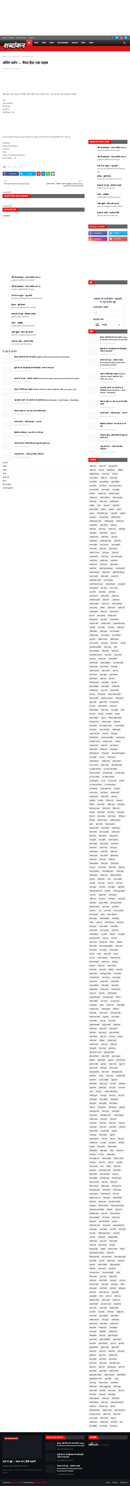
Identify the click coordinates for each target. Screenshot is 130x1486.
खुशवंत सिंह (93, 702)
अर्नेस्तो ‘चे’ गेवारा (94, 553)
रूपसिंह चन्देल (93, 1143)
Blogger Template (16, 1482)
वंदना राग (110, 1162)
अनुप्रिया (103, 509)
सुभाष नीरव (102, 1355)
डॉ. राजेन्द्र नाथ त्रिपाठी (96, 785)
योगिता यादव (103, 1084)
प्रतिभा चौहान (93, 918)
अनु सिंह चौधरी (114, 501)
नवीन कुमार (113, 848)
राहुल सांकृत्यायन (94, 1139)
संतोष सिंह (113, 1288)
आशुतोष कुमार (94, 612)
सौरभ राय (121, 1390)
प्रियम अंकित (93, 946)
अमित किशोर (103, 525)
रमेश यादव (112, 1095)
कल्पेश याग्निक (113, 659)
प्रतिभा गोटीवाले (112, 914)
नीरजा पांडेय (112, 867)
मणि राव (118, 997)
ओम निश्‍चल (114, 643)
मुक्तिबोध (92, 1060)
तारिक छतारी (104, 796)
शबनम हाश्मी (106, 1225)
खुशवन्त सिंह (102, 702)
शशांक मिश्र (116, 1233)
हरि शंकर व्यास (103, 1406)
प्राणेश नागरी (93, 942)
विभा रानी (115, 1194)
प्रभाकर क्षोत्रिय (103, 926)
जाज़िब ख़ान (103, 749)
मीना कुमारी (93, 1048)
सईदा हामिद (115, 1292)
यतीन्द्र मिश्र (93, 1076)
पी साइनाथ (102, 899)
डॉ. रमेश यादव (112, 781)
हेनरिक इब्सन (104, 1422)
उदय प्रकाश (104, 619)
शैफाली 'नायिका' (102, 1265)
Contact (31, 38)
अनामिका (92, 494)
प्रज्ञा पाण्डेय (107, 911)
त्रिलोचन (92, 804)
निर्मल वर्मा (102, 859)
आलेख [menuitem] (91, 43)
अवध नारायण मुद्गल (116, 556)
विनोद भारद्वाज (94, 1194)
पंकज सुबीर (111, 887)
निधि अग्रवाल (114, 855)
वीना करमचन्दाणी (94, 1217)
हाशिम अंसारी (104, 1418)
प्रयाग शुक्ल (121, 934)
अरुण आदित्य (93, 545)
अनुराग (119, 509)
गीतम (122, 710)
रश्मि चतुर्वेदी (102, 1103)
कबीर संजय (115, 651)
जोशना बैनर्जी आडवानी (118, 753)
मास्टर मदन (104, 1044)
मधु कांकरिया (93, 1005)
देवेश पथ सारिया (104, 832)
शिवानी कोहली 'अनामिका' (97, 1253)
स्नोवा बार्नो (102, 1394)
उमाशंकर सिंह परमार (119, 623)
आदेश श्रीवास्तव (110, 584)
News (15, 243)
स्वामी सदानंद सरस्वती (117, 1402)
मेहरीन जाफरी (93, 1068)
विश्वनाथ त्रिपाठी (103, 1206)
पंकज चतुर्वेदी (117, 879)
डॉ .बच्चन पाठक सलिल (110, 769)
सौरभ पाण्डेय (111, 1390)
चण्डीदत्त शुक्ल (116, 730)
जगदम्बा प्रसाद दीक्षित (107, 737)
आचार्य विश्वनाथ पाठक (96, 584)
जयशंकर (117, 741)
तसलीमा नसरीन (115, 793)
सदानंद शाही (103, 1308)
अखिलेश (120, 470)
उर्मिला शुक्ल (103, 631)
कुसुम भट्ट (103, 678)
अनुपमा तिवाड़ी (94, 509)
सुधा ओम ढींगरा (103, 1343)
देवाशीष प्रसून (116, 828)
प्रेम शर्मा (92, 954)
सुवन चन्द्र (121, 1367)
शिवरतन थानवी (112, 1249)
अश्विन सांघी (105, 572)
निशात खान (104, 863)
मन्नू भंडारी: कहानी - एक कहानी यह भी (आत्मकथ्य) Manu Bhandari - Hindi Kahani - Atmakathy (46, 476)
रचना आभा (112, 1088)
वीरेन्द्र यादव (93, 1221)
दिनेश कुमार (121, 804)
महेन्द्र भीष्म (93, 1032)
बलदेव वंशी (101, 966)
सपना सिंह (101, 1312)
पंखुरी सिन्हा (121, 887)
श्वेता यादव (103, 1276)
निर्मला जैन (112, 859)
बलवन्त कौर (93, 970)
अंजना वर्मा (102, 466)
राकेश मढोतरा (93, 1115)
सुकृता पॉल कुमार (113, 1335)
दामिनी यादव (111, 804)
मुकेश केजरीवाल (94, 1056)
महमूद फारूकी (106, 1025)
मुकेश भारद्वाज (116, 1056)
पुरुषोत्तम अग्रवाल (94, 907)
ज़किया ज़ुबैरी (93, 749)
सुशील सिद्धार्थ (121, 1375)
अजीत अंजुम (113, 478)
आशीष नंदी (121, 608)
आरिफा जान (115, 596)
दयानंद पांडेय (100, 804)
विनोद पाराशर (117, 1190)
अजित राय (104, 478)
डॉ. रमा (103, 781)
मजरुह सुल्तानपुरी (108, 997)
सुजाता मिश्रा (93, 1339)
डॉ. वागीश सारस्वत (110, 785)
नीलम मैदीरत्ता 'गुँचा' (107, 871)
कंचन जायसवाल (94, 651)
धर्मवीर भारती (115, 832)
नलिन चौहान (93, 848)
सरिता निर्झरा (114, 1316)
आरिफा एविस (105, 596)
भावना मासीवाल (94, 985)
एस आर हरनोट (94, 643)
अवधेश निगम (93, 560)
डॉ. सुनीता (117, 789)
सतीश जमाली (105, 1300)
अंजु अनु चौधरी (113, 466)
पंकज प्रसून (101, 883)
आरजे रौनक (112, 592)
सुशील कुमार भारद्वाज (95, 1375)
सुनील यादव (121, 1351)
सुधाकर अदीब (104, 1347)
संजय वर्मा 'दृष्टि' (94, 1284)
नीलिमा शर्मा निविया (115, 875)
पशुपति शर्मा (102, 895)
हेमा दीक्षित (114, 1422)
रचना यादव (122, 1088)
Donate (11, 38)
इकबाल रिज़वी (114, 612)
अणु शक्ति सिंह (104, 482)
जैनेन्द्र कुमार (105, 753)
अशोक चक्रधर (114, 564)
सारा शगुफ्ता (93, 1331)
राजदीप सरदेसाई (118, 1115)
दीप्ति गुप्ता (122, 816)
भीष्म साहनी (105, 985)
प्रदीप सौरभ (120, 922)
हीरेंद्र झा (113, 1418)
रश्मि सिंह (121, 1107)
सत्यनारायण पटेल (106, 1304)
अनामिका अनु (102, 494)
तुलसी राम (114, 796)
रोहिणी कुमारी (93, 1150)
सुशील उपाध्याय (114, 1371)
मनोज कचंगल (103, 1013)
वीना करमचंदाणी (115, 1213)
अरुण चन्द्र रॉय (104, 545)
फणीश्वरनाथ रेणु (115, 958)
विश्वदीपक (93, 1206)
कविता (4, 543)
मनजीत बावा (110, 1005)
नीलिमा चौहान (93, 875)
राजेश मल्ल (103, 1127)
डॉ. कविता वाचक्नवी (108, 777)
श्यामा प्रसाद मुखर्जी (107, 1272)
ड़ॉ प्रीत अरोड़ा (105, 765)
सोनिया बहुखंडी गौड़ (105, 1387)
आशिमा (102, 608)
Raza (10, 56)
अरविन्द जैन (117, 541)
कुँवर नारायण (106, 671)
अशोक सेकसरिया (94, 572)
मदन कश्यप (104, 1001)
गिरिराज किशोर (94, 710)
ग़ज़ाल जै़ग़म (113, 1426)
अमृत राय (113, 533)
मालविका (101, 1040)
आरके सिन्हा (102, 592)
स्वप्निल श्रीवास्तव (94, 1398)
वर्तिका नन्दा (117, 1166)
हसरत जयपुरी (93, 1418)
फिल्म (4, 557)
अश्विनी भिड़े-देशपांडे (118, 572)
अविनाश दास (93, 564)
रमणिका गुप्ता (93, 1095)
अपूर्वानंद (122, 513)
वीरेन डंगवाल (115, 1217)
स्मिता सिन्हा (112, 1394)
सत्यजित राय (116, 1300)
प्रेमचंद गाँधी (107, 954)
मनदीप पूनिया (121, 1005)
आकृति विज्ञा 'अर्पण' (95, 580)
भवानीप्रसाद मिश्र (94, 977)
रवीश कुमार (93, 1103)
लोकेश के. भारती (118, 1158)
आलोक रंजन (105, 604)
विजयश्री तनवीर (116, 1178)
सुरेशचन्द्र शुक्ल (112, 1367)
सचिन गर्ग (108, 1296)
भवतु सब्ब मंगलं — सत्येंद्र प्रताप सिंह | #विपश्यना (29, 530)
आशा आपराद (93, 608)
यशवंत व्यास (109, 1076)
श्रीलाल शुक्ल (93, 1276)
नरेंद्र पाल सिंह (104, 844)
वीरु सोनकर (105, 1217)
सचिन (101, 1296)
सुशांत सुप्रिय (102, 1371)
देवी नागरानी (93, 832)
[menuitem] (29, 43)
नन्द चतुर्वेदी (102, 840)
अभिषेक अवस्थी (115, 517)
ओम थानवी (104, 643)
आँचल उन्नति (104, 576)
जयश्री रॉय (104, 745)
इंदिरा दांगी (104, 612)
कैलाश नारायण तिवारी (114, 694)
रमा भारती (103, 1095)
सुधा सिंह (121, 1343)
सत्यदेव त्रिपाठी (94, 1304)
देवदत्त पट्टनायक (110, 824)
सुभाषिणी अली (113, 1355)
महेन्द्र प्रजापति (113, 1029)
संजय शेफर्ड (104, 1284)
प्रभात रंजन (115, 930)
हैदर (121, 1422)
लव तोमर (101, 1154)
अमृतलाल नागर (94, 537)
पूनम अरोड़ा (105, 907)
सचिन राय (117, 1296)
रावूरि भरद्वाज (103, 1135)
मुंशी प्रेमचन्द (112, 1048)
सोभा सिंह (102, 1390)
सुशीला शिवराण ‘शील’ (96, 1379)
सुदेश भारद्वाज (117, 1339)
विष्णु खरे (109, 1209)
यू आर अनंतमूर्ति (103, 1080)
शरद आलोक (103, 1229)
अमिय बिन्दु (122, 529)
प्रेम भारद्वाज (103, 950)
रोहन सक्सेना (101, 1147)
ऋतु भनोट (92, 639)
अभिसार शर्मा (120, 521)
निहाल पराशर (114, 863)
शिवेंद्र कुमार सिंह (94, 1257)
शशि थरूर (92, 1237)
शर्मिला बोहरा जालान (104, 1233)
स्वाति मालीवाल (94, 1402)
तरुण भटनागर (94, 793)
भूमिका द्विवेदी (93, 989)
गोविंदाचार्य (117, 722)
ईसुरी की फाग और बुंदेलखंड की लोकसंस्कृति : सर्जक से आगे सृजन (34, 444)
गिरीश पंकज (104, 710)
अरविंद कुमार (93, 541)
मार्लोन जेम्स (93, 1040)
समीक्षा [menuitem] (52, 43)
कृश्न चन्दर (111, 678)
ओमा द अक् (107, 647)
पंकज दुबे (92, 883)
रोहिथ (111, 1150)
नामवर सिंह (104, 852)
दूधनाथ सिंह (99, 824)
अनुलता (92, 513)
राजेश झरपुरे (93, 1127)
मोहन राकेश (105, 1072)
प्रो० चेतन (92, 958)
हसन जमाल (117, 1414)
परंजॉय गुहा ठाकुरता (119, 891)
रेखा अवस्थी (112, 1143)
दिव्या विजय (111, 812)
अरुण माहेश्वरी (116, 545)
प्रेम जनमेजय (93, 950)
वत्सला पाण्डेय (93, 1166)
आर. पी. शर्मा (113, 588)
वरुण (102, 1166)
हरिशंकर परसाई (107, 1410)
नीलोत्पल (92, 879)
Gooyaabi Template (40, 1482)
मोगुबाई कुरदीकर (94, 1072)
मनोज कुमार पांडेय (116, 1013)
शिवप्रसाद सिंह (94, 1249)
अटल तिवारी (93, 482)
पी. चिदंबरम (111, 899)
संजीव (122, 1284)
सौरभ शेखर (93, 1394)
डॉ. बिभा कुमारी (94, 781)
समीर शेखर (110, 1312)
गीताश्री (117, 714)
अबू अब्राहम (93, 517)
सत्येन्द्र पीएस (117, 1304)
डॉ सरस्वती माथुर (107, 773)
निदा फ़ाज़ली (104, 855)
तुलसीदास (92, 800)
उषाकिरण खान (94, 635)
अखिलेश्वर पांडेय (94, 474)
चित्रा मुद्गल (114, 733)
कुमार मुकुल (103, 674)
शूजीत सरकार (111, 1261)
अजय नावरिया (94, 478)
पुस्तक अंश (6, 553)
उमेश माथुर (111, 627)
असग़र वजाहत (94, 576)
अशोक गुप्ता (103, 564)
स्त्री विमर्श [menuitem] (75, 43)
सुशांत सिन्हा (93, 1371)
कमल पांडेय (108, 655)
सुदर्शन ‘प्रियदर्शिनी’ (105, 1339)
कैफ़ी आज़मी (101, 694)
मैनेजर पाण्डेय (113, 1068)
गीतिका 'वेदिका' (94, 718)
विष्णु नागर (119, 1209)
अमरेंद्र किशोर (93, 525)
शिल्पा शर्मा (93, 1245)
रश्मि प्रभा (92, 1107)
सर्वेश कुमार (105, 1320)
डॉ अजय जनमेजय (95, 773)
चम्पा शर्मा (105, 733)
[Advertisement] (65, 18)
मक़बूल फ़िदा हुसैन (95, 997)
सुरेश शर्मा (101, 1367)
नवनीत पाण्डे (103, 848)
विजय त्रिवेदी (116, 1170)
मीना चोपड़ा (102, 1048)
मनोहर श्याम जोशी (95, 1017)
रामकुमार (114, 1131)
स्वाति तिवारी (115, 1398)
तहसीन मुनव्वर (94, 796)
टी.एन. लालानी (94, 765)
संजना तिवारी (103, 1280)
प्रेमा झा (116, 954)
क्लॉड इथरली (119, 698)
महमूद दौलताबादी (94, 1025)
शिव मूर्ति (112, 1245)
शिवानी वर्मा (110, 1253)
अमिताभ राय (112, 529)
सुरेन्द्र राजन (93, 1367)
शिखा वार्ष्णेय (113, 1241)
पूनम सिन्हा (115, 907)
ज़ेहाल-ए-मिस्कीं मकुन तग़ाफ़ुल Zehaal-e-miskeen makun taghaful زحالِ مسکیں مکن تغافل (45, 465)
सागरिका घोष (102, 1328)
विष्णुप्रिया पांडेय (94, 1213)
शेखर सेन (92, 1265)
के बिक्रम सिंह (115, 686)
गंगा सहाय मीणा (114, 702)
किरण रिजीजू (104, 667)
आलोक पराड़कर (94, 604)
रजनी (91, 1091)
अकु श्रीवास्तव (111, 470)
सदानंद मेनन (93, 1308)
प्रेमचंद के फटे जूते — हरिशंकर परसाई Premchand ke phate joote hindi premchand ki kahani (46, 455)
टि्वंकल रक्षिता (117, 761)
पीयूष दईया (93, 903)
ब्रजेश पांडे (119, 970)
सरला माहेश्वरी (104, 1316)
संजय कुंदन (113, 1280)
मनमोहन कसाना (94, 1009)
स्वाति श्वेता (104, 1402)
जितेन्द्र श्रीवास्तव (94, 753)
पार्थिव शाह (93, 899)
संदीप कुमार (122, 1288)
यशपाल (101, 1076)
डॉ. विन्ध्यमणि (93, 789)
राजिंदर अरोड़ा (93, 1119)
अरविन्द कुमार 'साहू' (105, 541)
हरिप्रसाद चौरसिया (95, 1410)
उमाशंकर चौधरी (105, 623)
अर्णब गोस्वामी (113, 549)
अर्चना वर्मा (102, 549)
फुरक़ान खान (105, 962)
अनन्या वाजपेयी (94, 490)
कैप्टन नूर (92, 694)
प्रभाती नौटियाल (94, 934)
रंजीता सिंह (122, 1084)
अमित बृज (113, 525)
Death (10, 243)
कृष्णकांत (114, 682)
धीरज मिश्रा (93, 836)
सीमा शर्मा (102, 1335)
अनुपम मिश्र (116, 505)
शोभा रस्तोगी (101, 1269)
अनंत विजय (102, 486)
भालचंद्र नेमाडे (114, 981)
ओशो (115, 647)
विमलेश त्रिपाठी (117, 1198)
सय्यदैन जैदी (93, 1316)
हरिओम (113, 1406)
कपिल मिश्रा (105, 651)
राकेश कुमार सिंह (94, 1111)
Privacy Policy (21, 38)
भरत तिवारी (117, 973)
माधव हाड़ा (112, 1036)
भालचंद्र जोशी (104, 981)
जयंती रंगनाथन (120, 737)
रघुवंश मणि (93, 1088)
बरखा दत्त (92, 966)
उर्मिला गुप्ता (120, 627)
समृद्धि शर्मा (120, 1312)
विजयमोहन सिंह (104, 1178)
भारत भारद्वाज (116, 977)
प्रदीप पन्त (99, 922)
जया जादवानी (114, 745)
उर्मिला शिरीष (93, 631)
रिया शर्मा (104, 1139)
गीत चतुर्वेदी (114, 710)
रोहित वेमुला (103, 1150)
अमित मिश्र (93, 529)
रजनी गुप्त (99, 1091)
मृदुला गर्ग (121, 1064)
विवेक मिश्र (93, 1202)
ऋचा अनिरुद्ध (105, 635)
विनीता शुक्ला (105, 1186)
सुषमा (116, 1379)
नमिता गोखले (93, 844)
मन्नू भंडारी (105, 1017)
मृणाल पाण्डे (112, 1064)
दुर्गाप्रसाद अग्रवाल (115, 820)
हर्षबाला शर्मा (106, 1414)
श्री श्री (118, 1272)
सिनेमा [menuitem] (83, 43)
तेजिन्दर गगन (109, 800)
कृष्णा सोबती (105, 686)
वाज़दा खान (93, 1170)
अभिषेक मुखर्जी (108, 521)
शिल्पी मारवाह (102, 1245)
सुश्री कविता (108, 1379)
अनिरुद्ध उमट (93, 497)
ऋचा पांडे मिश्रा (116, 635)
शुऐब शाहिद (93, 1261)
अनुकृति (92, 505)
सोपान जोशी (93, 1390)
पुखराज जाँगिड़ (103, 903)
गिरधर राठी (113, 706)
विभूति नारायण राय (95, 1198)
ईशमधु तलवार (93, 619)
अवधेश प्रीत (114, 560)
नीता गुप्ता (92, 867)
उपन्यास (5, 539)
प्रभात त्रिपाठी (93, 930)
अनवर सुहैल (115, 490)
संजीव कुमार (93, 1288)
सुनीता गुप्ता (93, 1351)
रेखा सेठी (121, 1143)
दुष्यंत (91, 824)
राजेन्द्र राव (121, 1123)
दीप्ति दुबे (92, 820)
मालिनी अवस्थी (94, 1044)
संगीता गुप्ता (93, 1280)
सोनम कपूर (93, 1383)
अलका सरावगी (94, 556)
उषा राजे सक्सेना (114, 631)
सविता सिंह (93, 1328)
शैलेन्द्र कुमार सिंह (114, 1265)
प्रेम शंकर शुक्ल (114, 950)
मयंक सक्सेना (93, 1021)
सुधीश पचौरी (115, 1347)
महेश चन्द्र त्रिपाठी (114, 1032)
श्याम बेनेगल (112, 1269)
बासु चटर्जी (102, 970)
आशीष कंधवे (111, 608)
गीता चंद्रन (92, 714)
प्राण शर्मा (113, 938)
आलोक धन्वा (115, 600)
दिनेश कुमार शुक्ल (94, 808)
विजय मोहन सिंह (104, 1174)
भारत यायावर (93, 981)
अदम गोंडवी (93, 486)
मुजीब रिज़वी (101, 1060)
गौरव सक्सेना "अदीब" (106, 726)
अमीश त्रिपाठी (103, 533)
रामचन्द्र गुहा (93, 1135)
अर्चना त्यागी (93, 549)
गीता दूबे (100, 714)
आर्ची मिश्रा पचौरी (95, 600)
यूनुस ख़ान (114, 1080)
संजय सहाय (114, 1284)
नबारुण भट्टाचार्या (113, 840)
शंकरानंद (114, 1221)
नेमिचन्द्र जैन (101, 879)
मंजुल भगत (93, 993)
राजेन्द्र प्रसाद (93, 1123)
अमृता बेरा (114, 537)
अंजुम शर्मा (92, 470)
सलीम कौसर (103, 1324)
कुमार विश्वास (113, 674)
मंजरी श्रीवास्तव (115, 989)
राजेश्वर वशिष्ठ (94, 1131)
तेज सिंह (100, 800)
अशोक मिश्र (93, 568)
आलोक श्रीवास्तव (117, 604)
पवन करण (93, 895)
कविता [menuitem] (44, 43)
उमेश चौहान (101, 627)
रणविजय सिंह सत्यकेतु (111, 1091)
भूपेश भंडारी (115, 985)
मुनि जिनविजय (121, 1060)
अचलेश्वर (115, 474)
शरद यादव (92, 1233)
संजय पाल (122, 1280)
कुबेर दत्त (115, 671)
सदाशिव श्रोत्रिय (114, 1308)
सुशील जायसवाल (109, 1375)
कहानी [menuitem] (36, 43)
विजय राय (115, 1174)
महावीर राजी (93, 1029)
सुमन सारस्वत (113, 1359)
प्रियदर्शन (119, 942)
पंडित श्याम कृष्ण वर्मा (96, 891)
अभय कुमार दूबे (103, 517)
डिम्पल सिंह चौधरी (117, 765)
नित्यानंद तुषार (93, 855)
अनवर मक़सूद (105, 490)
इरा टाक (92, 615)
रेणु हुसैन (92, 1147)
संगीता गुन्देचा (113, 1276)
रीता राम (112, 1139)
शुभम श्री (101, 1261)
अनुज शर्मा (106, 505)
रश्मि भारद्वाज (112, 1107)
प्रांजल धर (105, 938)
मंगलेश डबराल (104, 989)
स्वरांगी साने (105, 1398)
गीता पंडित (109, 714)
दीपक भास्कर (112, 816)
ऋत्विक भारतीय (102, 639)
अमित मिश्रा (102, 529)
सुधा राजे (113, 1343)
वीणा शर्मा (104, 1213)
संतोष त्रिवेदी (103, 1288)
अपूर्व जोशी (114, 513)
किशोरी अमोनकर (94, 671)
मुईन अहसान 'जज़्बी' (95, 1052)
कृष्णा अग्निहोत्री (94, 686)
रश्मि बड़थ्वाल (101, 1107)
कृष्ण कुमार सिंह (94, 682)
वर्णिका (109, 1166)
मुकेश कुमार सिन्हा (109, 1052)
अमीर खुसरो (93, 533)
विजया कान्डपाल (94, 1182)
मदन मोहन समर (115, 1001)
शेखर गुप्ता (121, 1261)
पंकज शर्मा (119, 883)
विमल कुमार (106, 1198)
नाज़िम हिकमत (94, 852)
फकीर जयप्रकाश (102, 958)
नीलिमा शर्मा (104, 875)
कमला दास (93, 659)
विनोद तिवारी (106, 1190)
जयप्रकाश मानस (107, 741)
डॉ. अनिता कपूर (119, 773)
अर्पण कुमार (105, 553)
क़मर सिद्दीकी (93, 1426)
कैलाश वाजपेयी (94, 698)
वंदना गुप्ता (93, 1162)
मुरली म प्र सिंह (94, 1064)
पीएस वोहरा (121, 899)
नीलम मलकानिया (94, 871)
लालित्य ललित (111, 1154)
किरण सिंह (114, 667)
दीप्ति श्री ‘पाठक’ (102, 820)
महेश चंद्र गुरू (102, 1032)
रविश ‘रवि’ (121, 1095)
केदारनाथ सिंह (114, 690)
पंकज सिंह (102, 887)
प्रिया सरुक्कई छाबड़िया (106, 946)
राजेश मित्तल (112, 1127)
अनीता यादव (103, 501)
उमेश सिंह (92, 627)
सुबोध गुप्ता (93, 1355)
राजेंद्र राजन (103, 1119)
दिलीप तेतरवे (106, 808)
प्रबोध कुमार (93, 926)
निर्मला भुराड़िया (94, 863)
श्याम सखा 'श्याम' (94, 1272)
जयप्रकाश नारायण (95, 741)
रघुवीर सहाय (102, 1088)
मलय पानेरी (112, 1021)
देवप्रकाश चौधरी (94, 828)
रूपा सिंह (103, 1143)
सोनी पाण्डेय (117, 1387)
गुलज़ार (103, 718)
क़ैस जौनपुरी (103, 1426)
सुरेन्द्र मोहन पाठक (115, 1363)
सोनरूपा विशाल (103, 1383)
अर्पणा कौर (115, 553)
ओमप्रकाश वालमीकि (95, 647)
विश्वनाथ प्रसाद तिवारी (117, 1206)
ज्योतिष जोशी (105, 761)
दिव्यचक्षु (92, 812)
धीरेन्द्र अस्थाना (114, 836)
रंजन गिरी (113, 1084)
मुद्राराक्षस (110, 1060)
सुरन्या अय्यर (93, 1363)
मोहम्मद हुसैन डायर (117, 1072)
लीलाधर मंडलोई (106, 1158)
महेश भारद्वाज (93, 1036)
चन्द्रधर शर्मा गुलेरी (94, 733)
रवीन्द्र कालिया (103, 1099)
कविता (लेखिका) (105, 663)
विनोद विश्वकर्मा (105, 1194)
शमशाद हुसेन (93, 1229)
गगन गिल (92, 706)
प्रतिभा (102, 914)
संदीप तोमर (93, 1292)
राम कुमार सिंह (105, 1131)
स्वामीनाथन (93, 1406)
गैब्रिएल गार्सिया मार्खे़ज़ (115, 718)
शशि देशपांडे (101, 1237)
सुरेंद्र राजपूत (103, 1363)
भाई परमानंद (105, 977)
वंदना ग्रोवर (102, 1162)
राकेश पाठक (105, 1111)
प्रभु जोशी (104, 934)
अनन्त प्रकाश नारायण (115, 486)
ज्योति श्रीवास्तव (94, 761)
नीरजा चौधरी (101, 867)
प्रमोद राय (112, 934)
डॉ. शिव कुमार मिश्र (105, 789)
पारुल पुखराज (113, 895)
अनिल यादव (93, 501)
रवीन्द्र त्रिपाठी (114, 1099)
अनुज (98, 505)
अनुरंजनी (111, 509)
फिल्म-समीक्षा (7, 561)
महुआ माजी (103, 1029)
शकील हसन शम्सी (95, 1225)
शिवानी (122, 1249)
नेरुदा (109, 879)
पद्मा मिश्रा (107, 891)
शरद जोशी (113, 1229)
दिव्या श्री (92, 816)
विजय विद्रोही (93, 1178)
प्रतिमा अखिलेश (104, 918)
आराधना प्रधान (94, 596)
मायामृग (120, 1036)
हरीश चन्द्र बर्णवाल (120, 1410)
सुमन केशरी (102, 1359)
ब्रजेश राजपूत (93, 973)
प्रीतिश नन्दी (119, 946)
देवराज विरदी (105, 828)
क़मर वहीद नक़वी (118, 663)
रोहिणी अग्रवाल (112, 1147)
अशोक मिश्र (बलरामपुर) (106, 568)
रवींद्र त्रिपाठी (93, 1099)
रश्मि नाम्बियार (113, 1103)
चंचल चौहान (93, 730)
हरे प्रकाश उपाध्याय (95, 1414)
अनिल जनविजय (104, 497)
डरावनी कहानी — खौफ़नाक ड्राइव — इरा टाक (27, 498)
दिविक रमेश (116, 808)
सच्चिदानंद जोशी (94, 1300)
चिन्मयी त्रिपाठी (94, 737)
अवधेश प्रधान (104, 560)
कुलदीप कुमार (93, 678)
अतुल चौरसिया (115, 482)
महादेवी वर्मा (116, 1025)
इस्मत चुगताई (101, 615)
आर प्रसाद (104, 588)
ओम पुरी (123, 643)
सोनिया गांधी (93, 1387)
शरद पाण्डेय (122, 1229)
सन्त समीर (92, 1312)
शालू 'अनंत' (103, 1241)
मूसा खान (103, 1064)
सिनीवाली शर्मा (113, 1331)
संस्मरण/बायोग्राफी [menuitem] (62, 43)
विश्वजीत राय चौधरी (114, 1202)
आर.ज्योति (93, 592)
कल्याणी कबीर (94, 663)
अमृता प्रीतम (104, 537)
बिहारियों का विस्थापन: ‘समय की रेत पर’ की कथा (28, 509)
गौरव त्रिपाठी (93, 726)
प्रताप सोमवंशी (94, 914)
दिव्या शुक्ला (120, 812)
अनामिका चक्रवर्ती (114, 494)
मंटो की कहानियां (8, 564)
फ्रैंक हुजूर (115, 962)
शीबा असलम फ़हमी (120, 1257)
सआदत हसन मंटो (104, 1292)
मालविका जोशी (112, 1040)
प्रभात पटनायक (104, 930)
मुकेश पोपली (105, 1056)
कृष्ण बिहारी (105, 682)
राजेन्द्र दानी (113, 1119)
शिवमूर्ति (103, 1249)
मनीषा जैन (116, 1009)
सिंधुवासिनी (103, 1331)
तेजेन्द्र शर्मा (119, 800)
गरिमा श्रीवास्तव (102, 706)
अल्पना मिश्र (104, 556)
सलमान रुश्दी (93, 1324)
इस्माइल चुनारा (112, 615)
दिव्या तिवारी (101, 812)
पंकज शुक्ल (93, 887)
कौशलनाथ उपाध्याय (106, 698)
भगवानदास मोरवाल (105, 973)
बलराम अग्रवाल (112, 966)
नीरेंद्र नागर (122, 867)
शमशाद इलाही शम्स (118, 1225)
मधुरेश (101, 1005)
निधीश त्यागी (93, 859)
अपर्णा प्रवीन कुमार (102, 513)
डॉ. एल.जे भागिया (94, 777)
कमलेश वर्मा (102, 659)
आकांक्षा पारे (114, 576)
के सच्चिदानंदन (94, 690)
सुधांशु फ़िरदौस (94, 1347)
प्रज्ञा (100, 911)
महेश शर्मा (103, 1036)
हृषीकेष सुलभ (93, 1422)
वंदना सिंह (119, 1162)
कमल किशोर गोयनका (96, 655)
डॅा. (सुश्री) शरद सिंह (95, 769)
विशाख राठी (102, 1202)
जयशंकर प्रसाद (94, 745)
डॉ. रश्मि (121, 781)
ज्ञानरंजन (101, 757)
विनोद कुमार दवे (116, 1186)
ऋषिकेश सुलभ (114, 639)
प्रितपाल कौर (103, 942)
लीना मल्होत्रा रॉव (94, 1158)
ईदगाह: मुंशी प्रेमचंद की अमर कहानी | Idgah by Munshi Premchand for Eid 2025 (41, 433)
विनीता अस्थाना (94, 1186)
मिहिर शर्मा (113, 1044)
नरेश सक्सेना (114, 844)
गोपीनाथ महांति (106, 722)
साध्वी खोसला (113, 1328)
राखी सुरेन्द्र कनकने (105, 1115)
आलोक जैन (106, 600)
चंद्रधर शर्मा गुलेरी (104, 730)
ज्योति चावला (111, 757)
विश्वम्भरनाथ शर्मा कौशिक (97, 1209)
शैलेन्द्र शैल (92, 1269)
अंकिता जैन (93, 466)
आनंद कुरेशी (121, 584)
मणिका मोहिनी (94, 1001)
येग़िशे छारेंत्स (93, 1084)
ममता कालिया (115, 1017)
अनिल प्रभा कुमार (117, 497)
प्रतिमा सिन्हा (115, 918)
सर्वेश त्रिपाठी (115, 1320)
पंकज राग (110, 883)
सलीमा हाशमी (114, 1324)
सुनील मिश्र (112, 1351)
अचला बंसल (105, 474)
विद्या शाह (104, 1182)
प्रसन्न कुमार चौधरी (95, 938)
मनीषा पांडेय (93, 1013)
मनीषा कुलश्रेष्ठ (106, 1009)
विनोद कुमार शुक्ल (95, 1190)
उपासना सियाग (114, 619)
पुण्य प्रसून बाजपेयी (116, 903)
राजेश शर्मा (122, 1127)
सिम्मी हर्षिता (93, 1335)
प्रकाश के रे (93, 911)
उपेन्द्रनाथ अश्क (94, 623)
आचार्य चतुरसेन (108, 580)
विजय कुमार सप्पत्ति (104, 1170)
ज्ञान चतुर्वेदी (93, 757)
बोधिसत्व (111, 970)
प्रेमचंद (99, 954)
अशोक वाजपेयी (120, 568)
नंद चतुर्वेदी (93, 840)
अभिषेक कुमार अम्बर (95, 521)
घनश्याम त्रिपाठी (119, 726)
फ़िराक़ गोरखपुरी (94, 962)
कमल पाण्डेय (117, 655)
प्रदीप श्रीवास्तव (109, 922)
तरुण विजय (104, 793)
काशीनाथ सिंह (93, 667)
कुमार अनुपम (93, 674)
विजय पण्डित (93, 1174)
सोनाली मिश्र (114, 1383)
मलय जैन (102, 1021)
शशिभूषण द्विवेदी (112, 1237)
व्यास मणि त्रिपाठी (104, 1221)
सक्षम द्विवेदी (93, 1296)
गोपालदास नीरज (94, 722)
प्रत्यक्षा (91, 922)
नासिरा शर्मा (113, 852)
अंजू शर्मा (101, 470)
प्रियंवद (112, 942)
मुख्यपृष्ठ (5, 56)
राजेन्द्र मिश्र (103, 1123)
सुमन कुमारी (93, 1359)
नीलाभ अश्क (120, 871)
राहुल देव (112, 1135)
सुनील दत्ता (102, 1351)
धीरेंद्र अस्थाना (103, 836)
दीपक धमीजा (101, 816)
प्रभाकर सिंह (114, 926)
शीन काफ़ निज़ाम (106, 1257)
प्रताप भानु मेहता (118, 911)
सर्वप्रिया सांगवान (94, 1320)
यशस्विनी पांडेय (120, 1076)
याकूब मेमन (93, 1080)
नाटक (4, 550)
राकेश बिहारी (115, 1111)
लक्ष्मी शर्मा (92, 1154)
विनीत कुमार (113, 1182)
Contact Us (123, 1482)
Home (5, 38)
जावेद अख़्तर (113, 749)
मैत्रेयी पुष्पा (103, 1068)
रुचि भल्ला (121, 1139)
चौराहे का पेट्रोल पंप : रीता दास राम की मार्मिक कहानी (30, 487)
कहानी (4, 546)
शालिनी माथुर (93, 1241)
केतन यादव (104, 690)
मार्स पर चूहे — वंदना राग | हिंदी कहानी (19, 1461)
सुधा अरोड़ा (93, 1343)
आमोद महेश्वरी (94, 588)
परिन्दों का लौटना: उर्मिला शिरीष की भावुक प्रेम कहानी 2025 (32, 519)
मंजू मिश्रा (101, 993)
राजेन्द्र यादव (112, 1123)
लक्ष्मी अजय (120, 1150)
